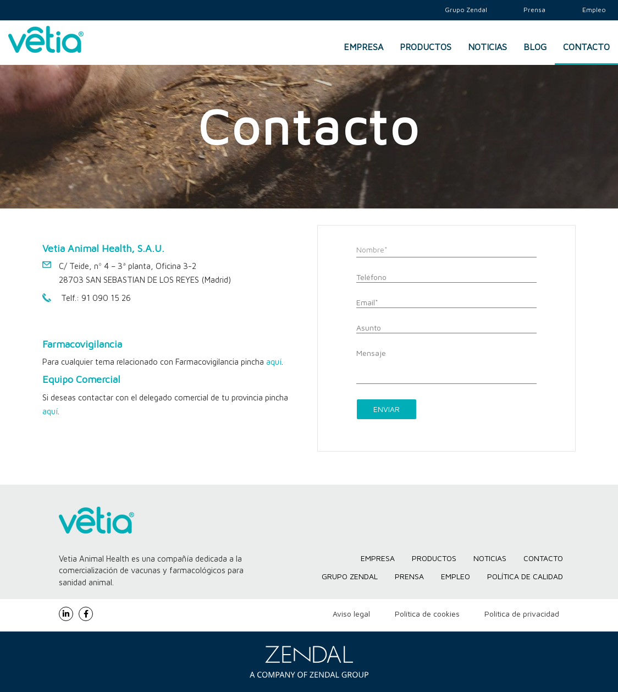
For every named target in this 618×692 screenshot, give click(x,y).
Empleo (455, 576)
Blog (535, 47)
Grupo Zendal (350, 576)
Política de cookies (427, 613)
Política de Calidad (525, 576)
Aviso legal (351, 613)
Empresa (363, 47)
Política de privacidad (521, 613)
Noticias (487, 47)
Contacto (586, 47)
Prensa (409, 576)
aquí (274, 361)
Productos (425, 47)
